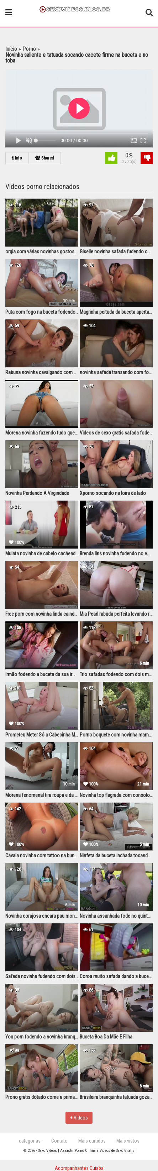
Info (17, 158)
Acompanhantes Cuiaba (79, 1168)
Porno (29, 48)
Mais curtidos (92, 1141)
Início (11, 48)
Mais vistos (127, 1141)
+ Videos (79, 1118)
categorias (30, 1141)
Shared (44, 158)
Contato (59, 1141)
